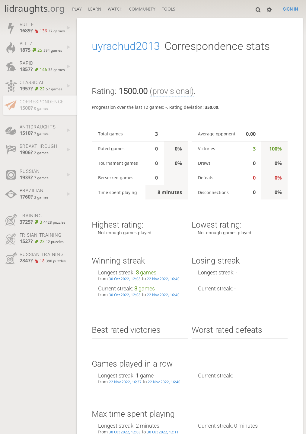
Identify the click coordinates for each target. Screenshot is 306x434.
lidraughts (34, 8)
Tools (168, 9)
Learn (94, 9)
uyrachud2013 (126, 46)
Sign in (290, 9)
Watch (115, 9)
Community (142, 9)
